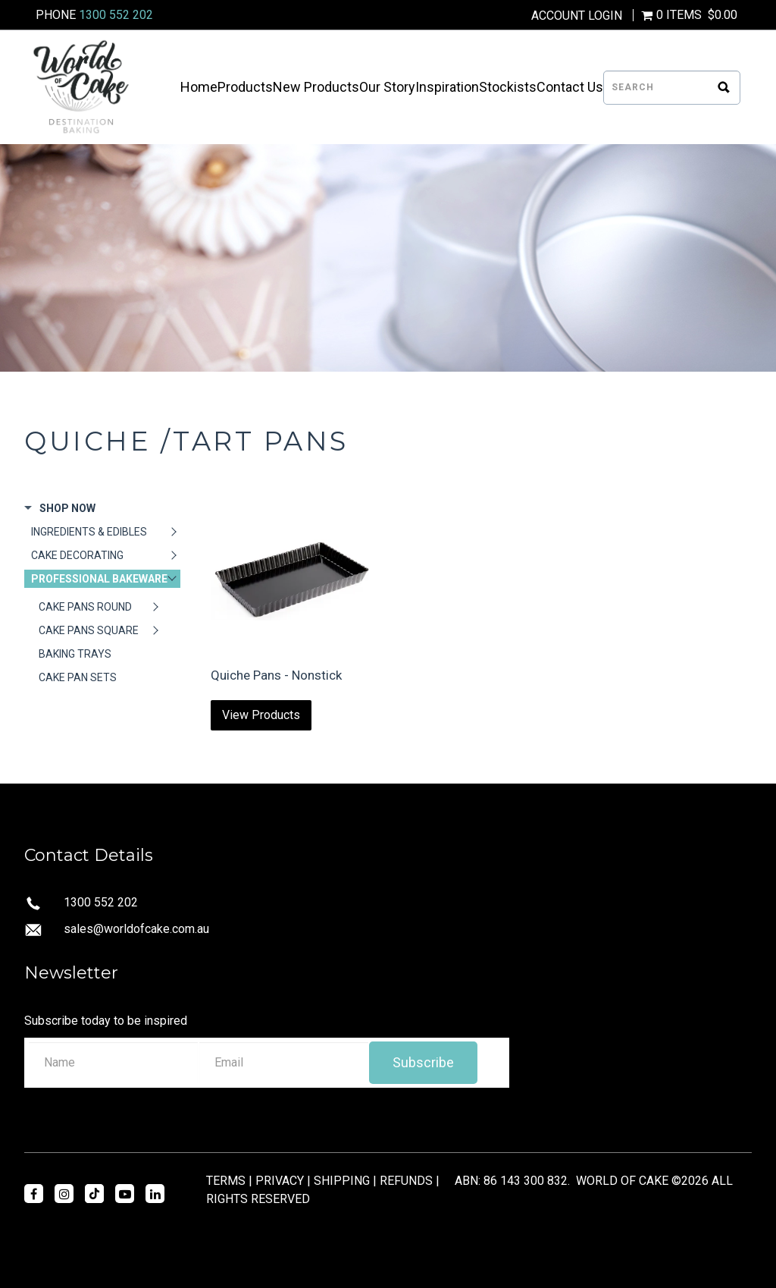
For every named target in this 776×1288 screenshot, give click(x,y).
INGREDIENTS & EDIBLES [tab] (89, 532)
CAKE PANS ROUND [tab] (85, 607)
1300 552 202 (116, 15)
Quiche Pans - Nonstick (276, 675)
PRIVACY (279, 1180)
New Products (316, 87)
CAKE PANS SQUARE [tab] (89, 630)
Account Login (576, 16)
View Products (261, 715)
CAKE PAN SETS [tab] (78, 677)
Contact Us (570, 87)
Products (245, 87)
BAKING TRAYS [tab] (75, 654)
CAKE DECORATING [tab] (77, 555)
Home (198, 87)
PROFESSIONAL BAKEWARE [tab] (99, 579)
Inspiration (447, 87)
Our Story (387, 87)
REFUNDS (406, 1180)
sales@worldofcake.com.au (136, 929)
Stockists (508, 87)
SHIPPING (342, 1180)
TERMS (226, 1180)
